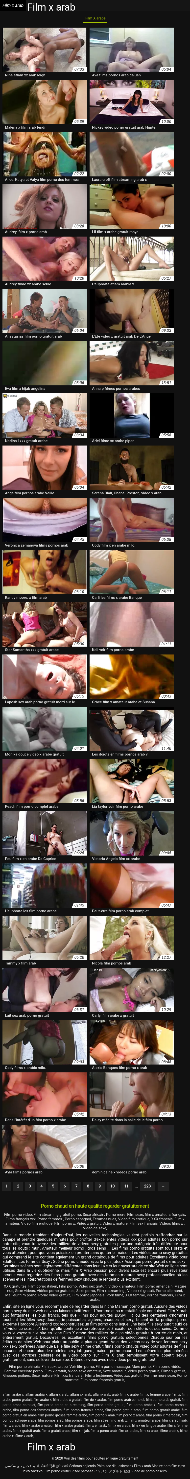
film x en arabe (119, 1427)
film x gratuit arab (26, 1432)
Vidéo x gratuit (124, 1225)
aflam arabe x (13, 1396)
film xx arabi (149, 1432)
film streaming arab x (110, 1422)
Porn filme (139, 1296)
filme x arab (24, 1437)
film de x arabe (94, 1401)
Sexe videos (37, 1292)
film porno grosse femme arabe (62, 1417)
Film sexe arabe (53, 1368)
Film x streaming (128, 1292)
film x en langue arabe (149, 1427)
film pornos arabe (78, 1422)
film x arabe (11, 1427)
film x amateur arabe (144, 1422)
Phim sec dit (106, 1467)
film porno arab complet (126, 1401)
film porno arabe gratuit (105, 1406)
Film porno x (98, 1225)
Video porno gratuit (152, 1372)
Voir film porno (81, 1368)
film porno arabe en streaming (61, 1406)
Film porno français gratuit (113, 1381)
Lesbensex (125, 1467)
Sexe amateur (122, 1372)
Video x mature (151, 1225)
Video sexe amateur (90, 1372)
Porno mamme (75, 1381)
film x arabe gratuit (69, 1427)
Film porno (73, 1287)
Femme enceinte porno (26, 1372)
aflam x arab (59, 1396)
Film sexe (145, 1216)
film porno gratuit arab (123, 1411)
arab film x (120, 1396)
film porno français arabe (83, 1411)
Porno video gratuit (75, 1296)
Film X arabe (95, 19)
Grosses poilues (30, 1377)
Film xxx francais (85, 1377)
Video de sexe (116, 1229)
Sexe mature (57, 1377)
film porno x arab (102, 1417)
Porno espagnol (99, 1220)
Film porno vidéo (170, 1368)
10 (112, 1188)
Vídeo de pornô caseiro (149, 1473)
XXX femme (159, 1296)
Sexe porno (101, 1292)
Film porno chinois (20, 1368)
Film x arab (142, 1467)
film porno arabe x (141, 1406)
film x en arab (95, 1427)
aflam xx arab (80, 1396)
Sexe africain (101, 1216)
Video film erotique (157, 1220)
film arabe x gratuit (67, 1401)
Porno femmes (69, 1220)
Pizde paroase (82, 1473)
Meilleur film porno (40, 1296)
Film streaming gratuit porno (63, 1216)
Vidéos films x (89, 1229)
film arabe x (42, 1401)
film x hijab (80, 1432)
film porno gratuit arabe (161, 1411)
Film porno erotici (57, 1473)
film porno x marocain (163, 1417)
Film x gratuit (60, 1372)
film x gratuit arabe (56, 1432)
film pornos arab (51, 1422)
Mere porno (144, 1368)
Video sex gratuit (99, 1287)
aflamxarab (101, 1396)
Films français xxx (38, 1220)
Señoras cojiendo (82, 1467)
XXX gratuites (18, 1287)
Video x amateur (130, 1287)
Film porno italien (47, 1287)
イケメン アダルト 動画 (112, 1473)
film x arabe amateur (37, 1427)
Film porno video (22, 1216)
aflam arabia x (36, 1396)
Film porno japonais (110, 1296)
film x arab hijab (174, 1422)
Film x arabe (102, 1301)
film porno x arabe (130, 1417)
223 (147, 1188)
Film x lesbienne (116, 1377)
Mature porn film (164, 1467)
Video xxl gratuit (158, 1292)
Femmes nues (126, 1220)
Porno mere (125, 1216)
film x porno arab (104, 1432)
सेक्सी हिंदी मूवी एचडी (54, 1467)
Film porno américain (164, 1287)
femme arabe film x (165, 1396)
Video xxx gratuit (147, 1377)
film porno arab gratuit (163, 1401)
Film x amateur (38, 1225)
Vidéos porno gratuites (69, 1292)
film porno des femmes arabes (37, 1411)
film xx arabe (128, 1432)
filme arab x (169, 1432)
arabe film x (139, 1396)
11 (126, 1188)
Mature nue (15, 1292)
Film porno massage (114, 1368)
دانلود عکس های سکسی (22, 1467)
